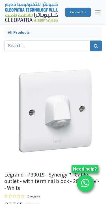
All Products (19, 32)
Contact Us (78, 12)
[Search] (96, 46)
